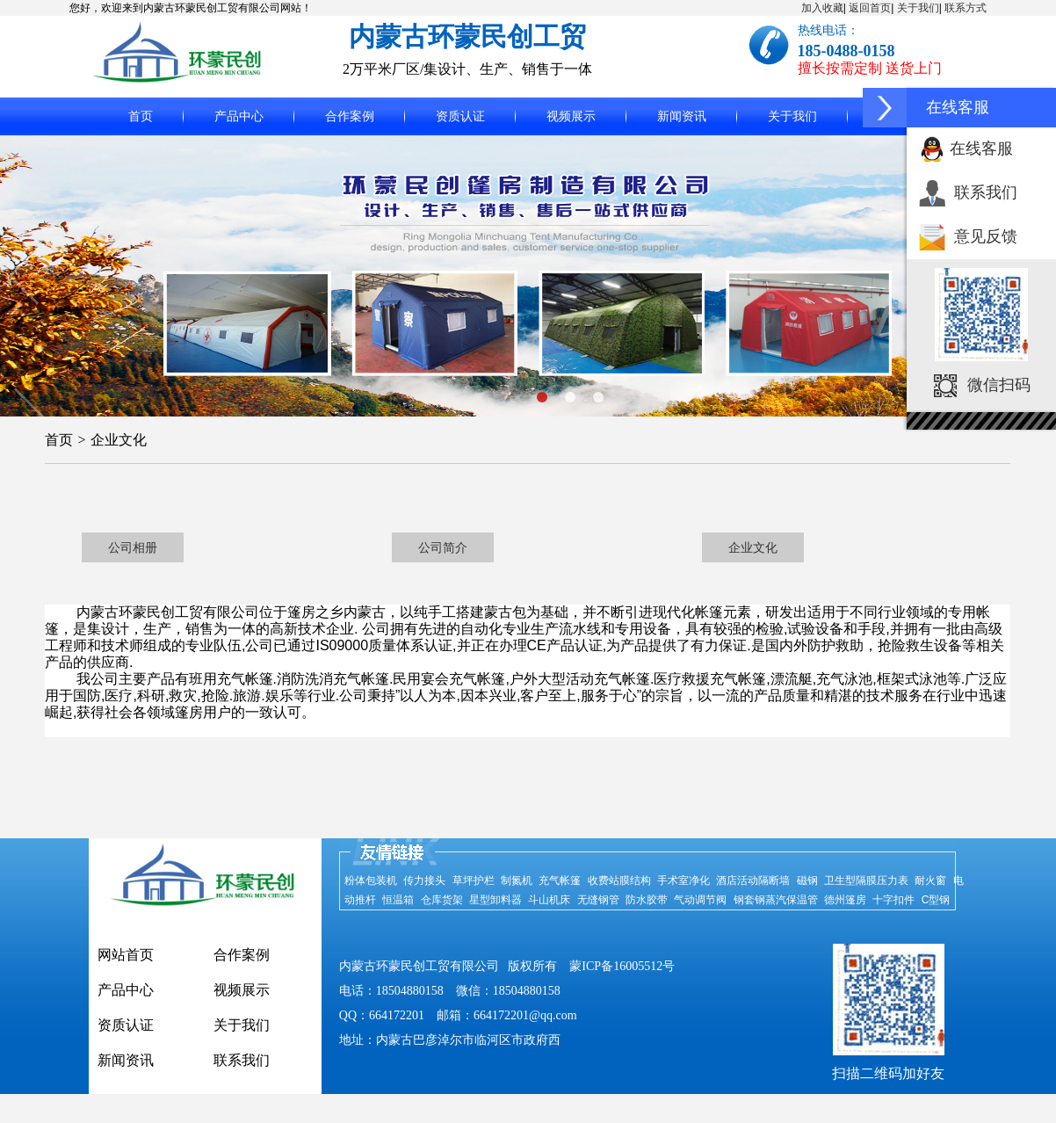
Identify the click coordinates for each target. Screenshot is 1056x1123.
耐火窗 (930, 880)
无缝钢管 (598, 900)
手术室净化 (683, 880)
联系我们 (985, 192)
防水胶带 (647, 900)
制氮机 (516, 880)
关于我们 (918, 8)
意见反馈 (985, 236)
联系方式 (965, 8)
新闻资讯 (681, 116)
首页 (140, 116)
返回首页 (870, 8)
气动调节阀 (700, 900)
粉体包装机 (370, 880)
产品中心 (239, 116)
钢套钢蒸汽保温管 (776, 900)
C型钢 (936, 900)
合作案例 (349, 116)
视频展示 (571, 116)
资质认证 (460, 116)
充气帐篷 (560, 880)
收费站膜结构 (619, 880)
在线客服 (981, 148)
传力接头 (424, 880)
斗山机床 (549, 900)
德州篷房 (845, 900)
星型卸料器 (495, 900)
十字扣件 (893, 900)
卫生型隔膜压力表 (866, 880)
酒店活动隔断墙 (753, 880)
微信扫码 (999, 385)
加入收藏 (822, 8)
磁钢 (807, 880)
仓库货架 (442, 900)
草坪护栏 (473, 880)
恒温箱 (398, 900)
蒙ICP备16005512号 (622, 966)
